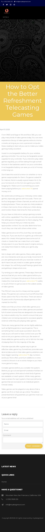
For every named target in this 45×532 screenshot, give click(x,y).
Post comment (34, 446)
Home (4, 482)
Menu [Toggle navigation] (6, 17)
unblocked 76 (27, 189)
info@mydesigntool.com (22, 1)
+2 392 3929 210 (7, 1)
